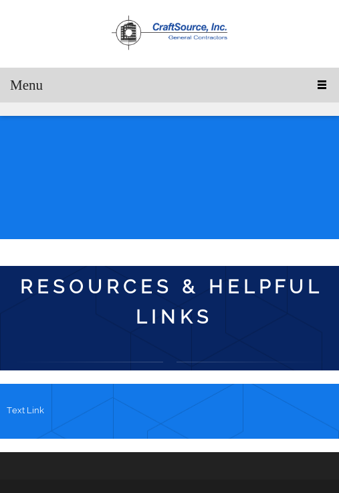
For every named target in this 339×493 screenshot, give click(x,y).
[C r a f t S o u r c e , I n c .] (169, 33)
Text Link (25, 410)
